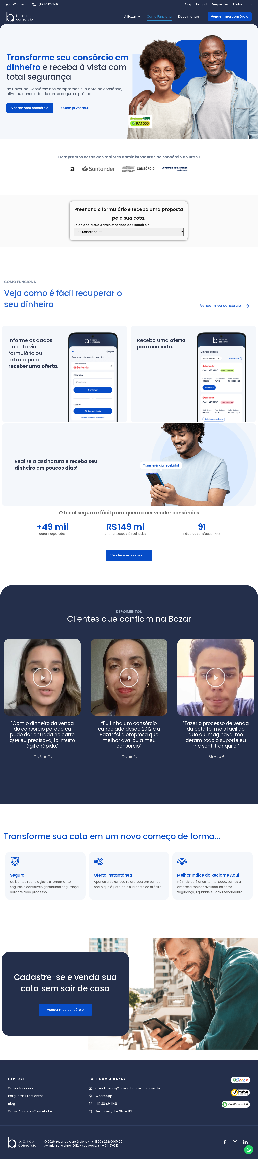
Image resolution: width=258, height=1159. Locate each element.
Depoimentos (189, 16)
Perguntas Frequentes (212, 4)
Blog (188, 4)
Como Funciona (159, 16)
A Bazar (132, 16)
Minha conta (242, 4)
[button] (42, 677)
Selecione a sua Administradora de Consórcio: (112, 225)
